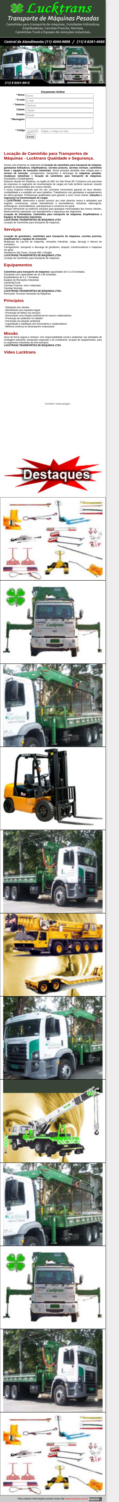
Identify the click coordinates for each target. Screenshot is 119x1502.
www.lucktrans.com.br (76, 1498)
